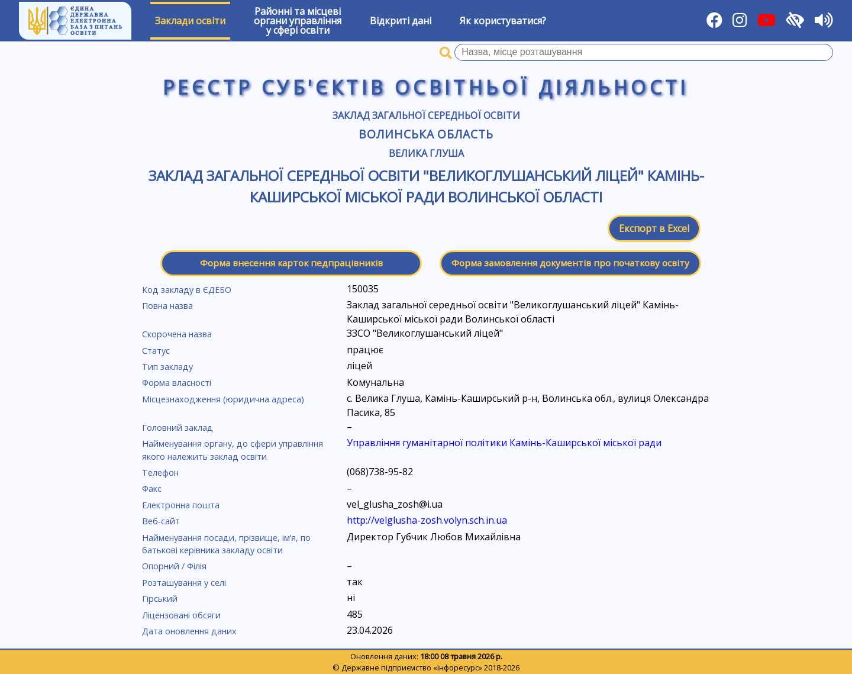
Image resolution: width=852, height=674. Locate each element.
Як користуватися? (503, 20)
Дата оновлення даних (189, 631)
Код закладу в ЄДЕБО (186, 289)
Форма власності (176, 382)
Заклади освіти (190, 20)
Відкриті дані (400, 20)
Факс (152, 488)
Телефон (160, 472)
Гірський (160, 598)
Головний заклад (177, 427)
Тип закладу (167, 366)
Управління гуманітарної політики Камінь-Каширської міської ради (504, 442)
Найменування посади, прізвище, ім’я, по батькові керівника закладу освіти (226, 544)
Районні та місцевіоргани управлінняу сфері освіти (297, 21)
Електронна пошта (181, 505)
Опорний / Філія (174, 566)
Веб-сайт (161, 521)
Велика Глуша (426, 153)
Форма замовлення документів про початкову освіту (570, 263)
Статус (156, 350)
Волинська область (426, 134)
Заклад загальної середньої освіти (426, 115)
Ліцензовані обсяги (181, 615)
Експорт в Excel (654, 228)
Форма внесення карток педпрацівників (291, 263)
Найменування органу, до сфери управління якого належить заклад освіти (232, 450)
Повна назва (167, 305)
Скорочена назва (177, 334)
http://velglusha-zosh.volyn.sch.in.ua (427, 520)
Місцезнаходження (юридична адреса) (223, 399)
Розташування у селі (184, 582)
